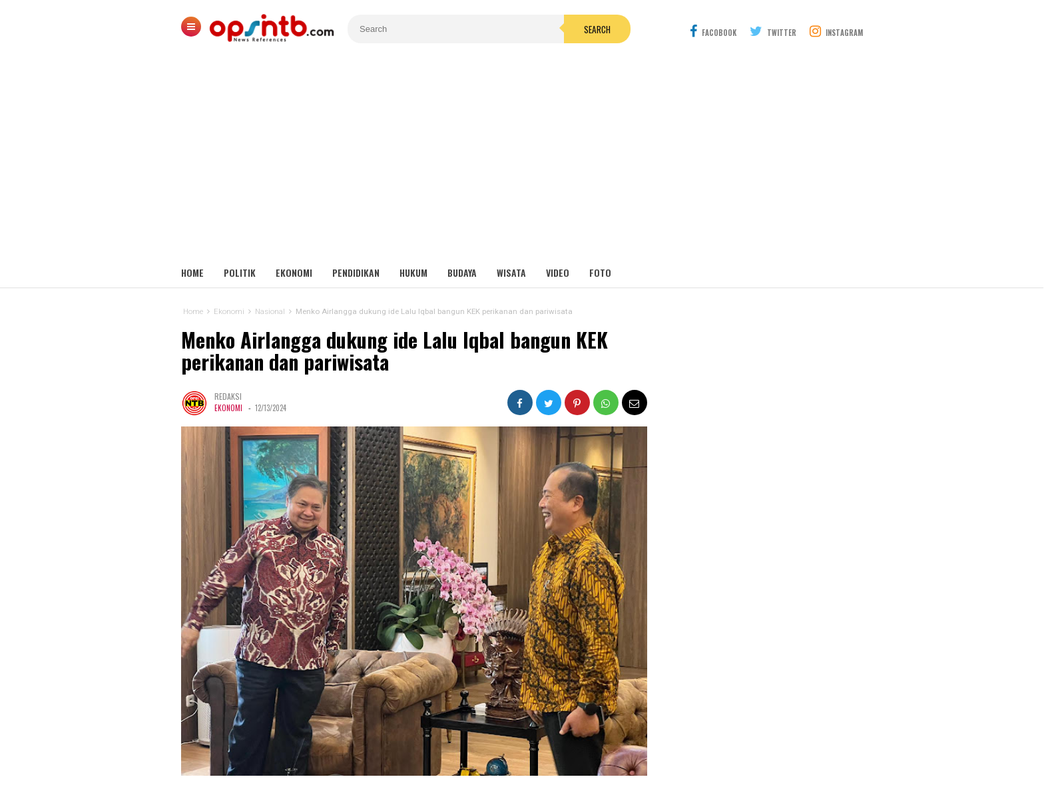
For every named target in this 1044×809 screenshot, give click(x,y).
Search (597, 29)
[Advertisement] (522, 160)
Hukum (413, 272)
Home (192, 272)
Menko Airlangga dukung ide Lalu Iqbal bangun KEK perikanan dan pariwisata (394, 351)
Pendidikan (356, 272)
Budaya (462, 272)
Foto (600, 272)
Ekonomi (294, 272)
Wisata (511, 272)
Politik (240, 272)
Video (557, 272)
